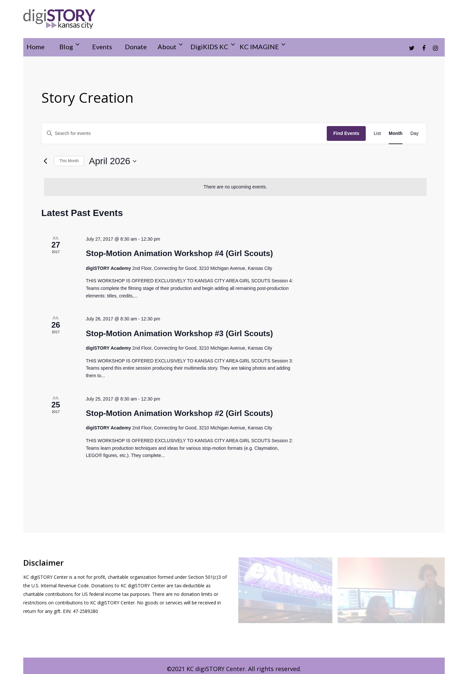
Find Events (346, 133)
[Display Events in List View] (377, 133)
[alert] (235, 187)
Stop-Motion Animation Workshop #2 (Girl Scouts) (179, 413)
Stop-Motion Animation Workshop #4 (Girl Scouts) (179, 253)
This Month (69, 161)
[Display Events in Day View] (414, 133)
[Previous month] (45, 161)
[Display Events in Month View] (395, 133)
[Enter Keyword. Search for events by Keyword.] (184, 133)
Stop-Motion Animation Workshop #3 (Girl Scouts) (179, 333)
